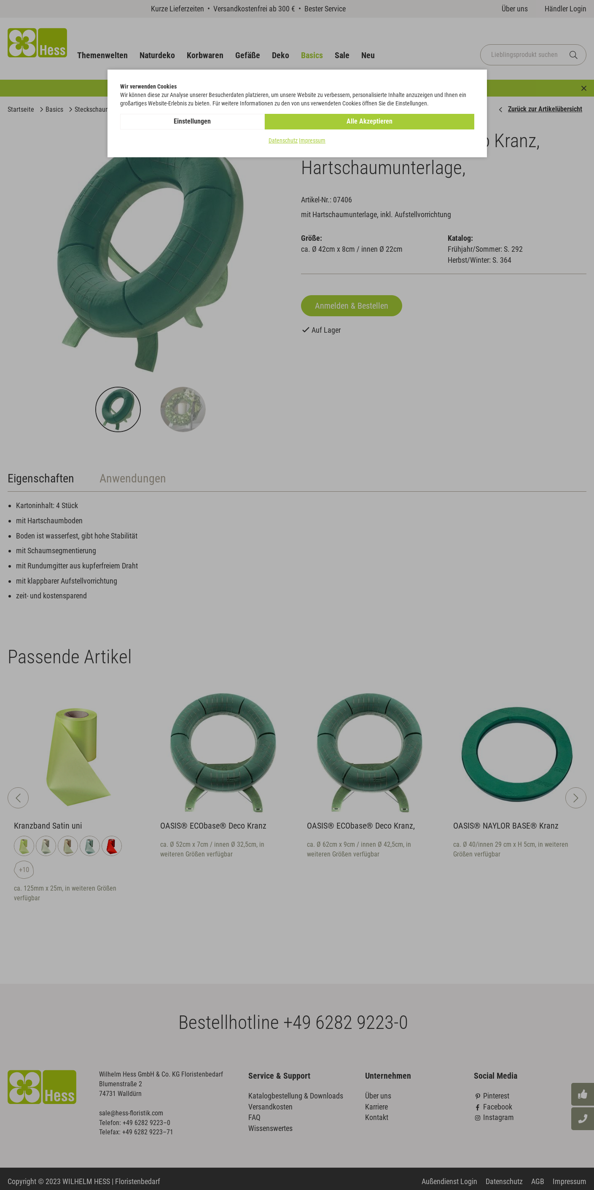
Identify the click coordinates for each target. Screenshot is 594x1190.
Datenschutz (283, 140)
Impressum (312, 140)
